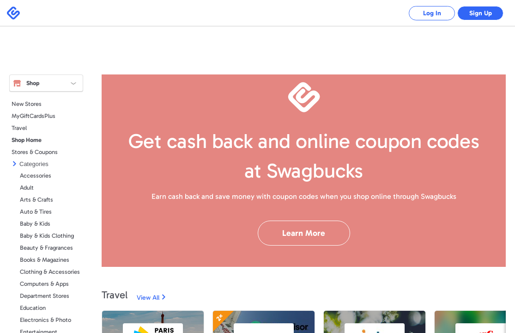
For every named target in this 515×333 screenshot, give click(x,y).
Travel (19, 127)
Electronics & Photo (45, 319)
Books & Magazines (44, 259)
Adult (27, 187)
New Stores (27, 103)
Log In (432, 13)
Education (33, 307)
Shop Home (27, 139)
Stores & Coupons (35, 151)
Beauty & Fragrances (46, 247)
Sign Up (480, 13)
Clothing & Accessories (50, 271)
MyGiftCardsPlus (33, 115)
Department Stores (44, 295)
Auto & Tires (36, 211)
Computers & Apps (44, 283)
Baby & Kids (35, 223)
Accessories (35, 175)
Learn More (303, 233)
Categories (33, 163)
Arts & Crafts (36, 199)
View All (148, 298)
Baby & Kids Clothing (47, 235)
